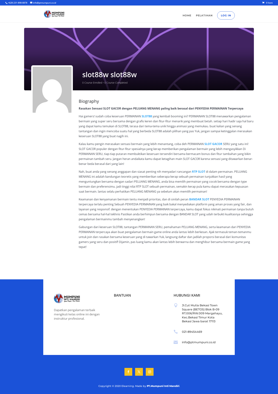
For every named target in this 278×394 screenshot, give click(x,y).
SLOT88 (147, 116)
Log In (226, 15)
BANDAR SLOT (199, 199)
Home (187, 15)
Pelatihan (204, 15)
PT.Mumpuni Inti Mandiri (163, 386)
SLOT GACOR (213, 144)
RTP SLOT (198, 172)
